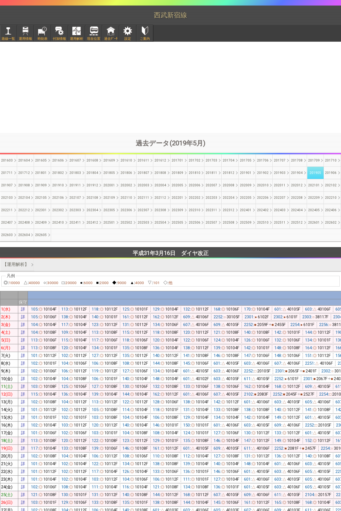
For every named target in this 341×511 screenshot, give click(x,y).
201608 (92, 160)
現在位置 (93, 39)
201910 (58, 185)
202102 (331, 185)
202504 (160, 222)
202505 (177, 222)
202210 (331, 198)
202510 (263, 222)
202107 (75, 198)
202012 (297, 185)
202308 (160, 210)
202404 (297, 210)
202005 (177, 185)
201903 (279, 173)
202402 (263, 210)
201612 (160, 160)
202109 (109, 198)
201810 (194, 173)
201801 (41, 173)
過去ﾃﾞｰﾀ (110, 39)
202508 (228, 222)
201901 (245, 173)
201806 (126, 173)
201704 (228, 160)
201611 (143, 160)
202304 (92, 210)
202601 (314, 222)
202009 (245, 185)
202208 (297, 198)
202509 (245, 222)
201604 (24, 160)
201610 (126, 160)
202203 (211, 198)
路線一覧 (8, 39)
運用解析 (76, 39)
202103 (7, 198)
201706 (263, 160)
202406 (331, 210)
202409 (41, 222)
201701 (177, 160)
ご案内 (145, 39)
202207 (279, 198)
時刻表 (43, 39)
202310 (194, 210)
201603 (7, 160)
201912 (92, 185)
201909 (41, 185)
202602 (331, 222)
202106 (58, 198)
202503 (143, 222)
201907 (7, 185)
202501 (109, 222)
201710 (331, 160)
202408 (24, 222)
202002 (126, 185)
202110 (126, 198)
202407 (7, 222)
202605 (41, 235)
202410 (58, 222)
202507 (211, 222)
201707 (279, 160)
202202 (194, 198)
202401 (245, 210)
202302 (58, 210)
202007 (211, 185)
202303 (75, 210)
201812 (228, 173)
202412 (92, 222)
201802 (58, 173)
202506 (194, 222)
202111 (143, 198)
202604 (24, 235)
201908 (24, 185)
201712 (24, 173)
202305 (109, 210)
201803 (75, 173)
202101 (314, 185)
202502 (126, 222)
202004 (160, 185)
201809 (177, 173)
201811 (211, 173)
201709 (314, 160)
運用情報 (25, 39)
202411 (75, 222)
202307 (143, 210)
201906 (331, 173)
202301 (41, 210)
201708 (297, 160)
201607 (75, 160)
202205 (245, 198)
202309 (177, 210)
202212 (24, 210)
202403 (279, 210)
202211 (7, 210)
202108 (92, 198)
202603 (7, 235)
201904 (297, 173)
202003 (143, 185)
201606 (58, 160)
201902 (263, 173)
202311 (211, 210)
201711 (7, 173)
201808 (160, 173)
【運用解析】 (15, 264)
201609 (109, 160)
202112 (160, 198)
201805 (109, 173)
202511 (279, 222)
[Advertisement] (170, 87)
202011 (279, 185)
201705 (245, 160)
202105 (41, 198)
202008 (228, 185)
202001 (109, 185)
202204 (228, 198)
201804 (92, 173)
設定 (127, 39)
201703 (211, 160)
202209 (314, 198)
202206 (263, 198)
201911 (75, 185)
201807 (143, 173)
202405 (314, 210)
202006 (194, 185)
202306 (126, 210)
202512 (297, 222)
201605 (41, 160)
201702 (194, 160)
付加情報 (59, 39)
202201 (177, 198)
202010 (263, 185)
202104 (24, 198)
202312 (228, 210)
